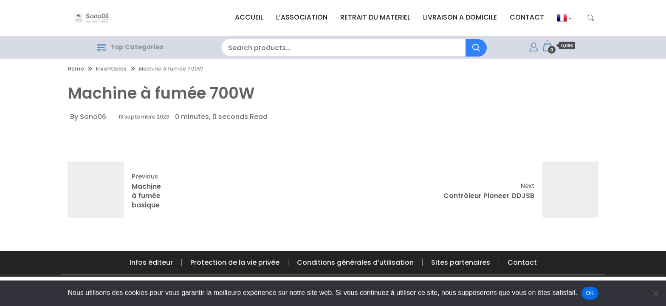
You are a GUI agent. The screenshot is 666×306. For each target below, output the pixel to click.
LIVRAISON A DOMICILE (460, 17)
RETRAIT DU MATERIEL (375, 17)
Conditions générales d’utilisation (355, 262)
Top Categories (130, 46)
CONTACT (527, 17)
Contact (522, 262)
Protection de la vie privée (234, 262)
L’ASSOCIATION (301, 17)
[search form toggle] (590, 18)
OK (590, 293)
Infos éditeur (151, 262)
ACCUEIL (249, 17)
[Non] (655, 293)
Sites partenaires (460, 262)
